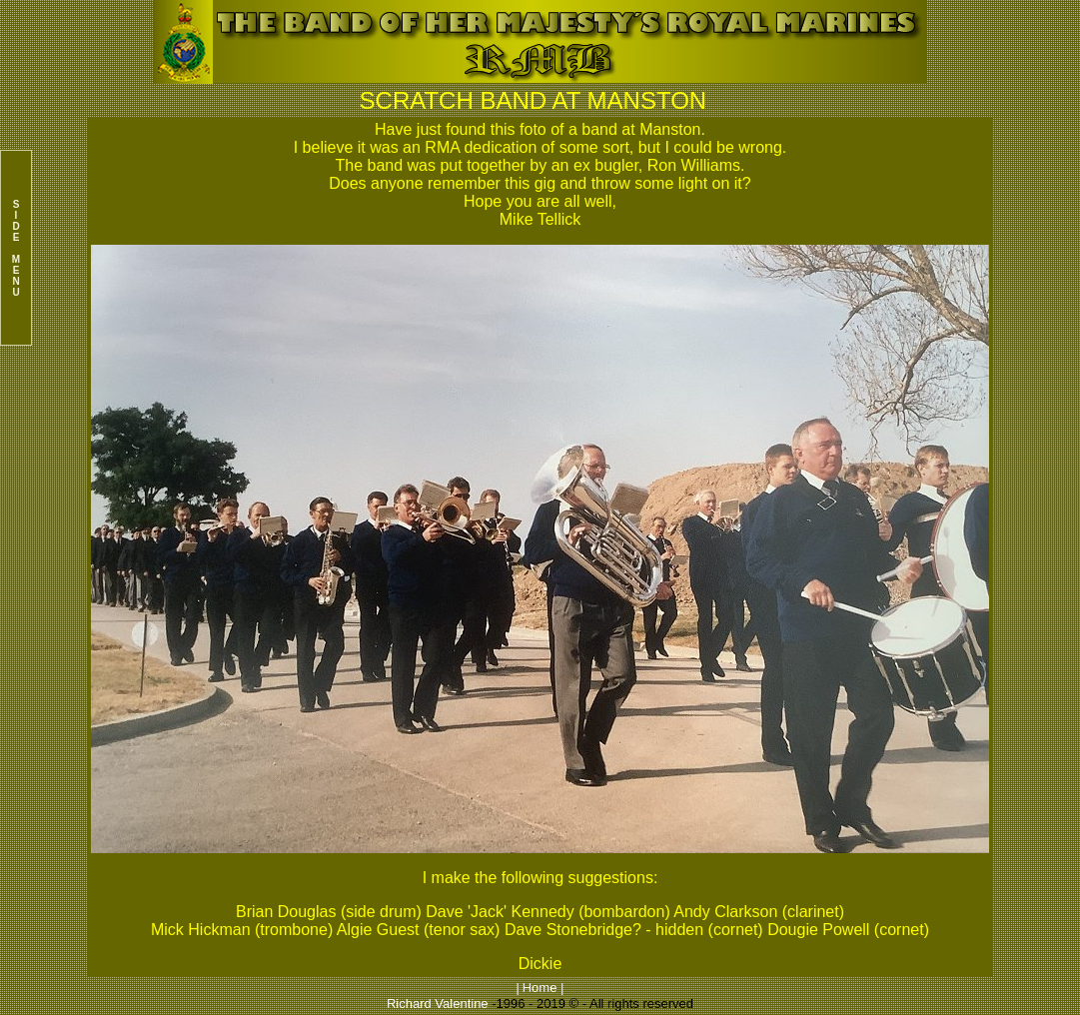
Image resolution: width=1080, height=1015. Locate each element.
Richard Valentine (438, 1003)
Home (540, 987)
